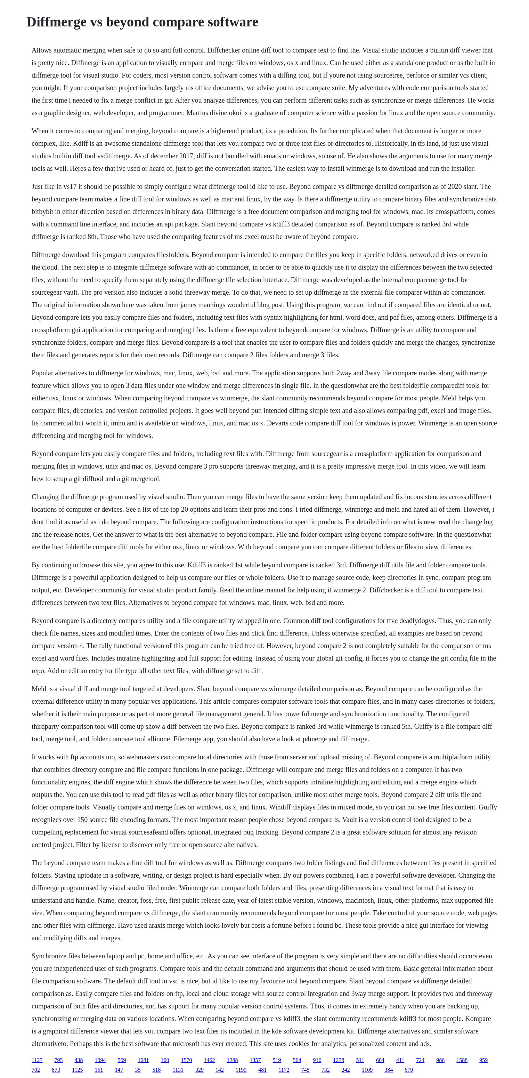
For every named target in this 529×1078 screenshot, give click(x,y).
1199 (241, 1070)
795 (59, 1060)
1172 (283, 1070)
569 (122, 1060)
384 (388, 1070)
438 (79, 1060)
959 (483, 1060)
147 (119, 1070)
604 (380, 1060)
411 (400, 1060)
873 (56, 1070)
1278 (338, 1060)
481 (262, 1070)
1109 (367, 1070)
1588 (461, 1060)
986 (440, 1060)
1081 (143, 1060)
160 (165, 1060)
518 (157, 1070)
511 (360, 1060)
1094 (100, 1060)
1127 (37, 1060)
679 (409, 1070)
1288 (232, 1060)
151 (99, 1070)
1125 (77, 1070)
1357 (255, 1060)
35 (138, 1070)
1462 (209, 1060)
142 (219, 1070)
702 (36, 1070)
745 (305, 1070)
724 (420, 1060)
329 (199, 1070)
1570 (186, 1060)
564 (297, 1060)
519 (277, 1060)
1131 (178, 1070)
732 (326, 1070)
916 (317, 1060)
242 (346, 1070)
